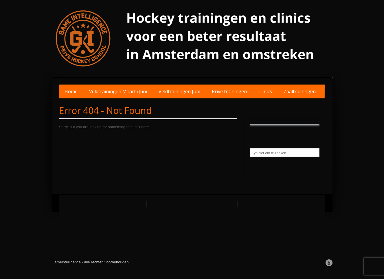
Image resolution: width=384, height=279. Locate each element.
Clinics (265, 91)
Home (71, 91)
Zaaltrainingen (300, 91)
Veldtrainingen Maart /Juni (118, 91)
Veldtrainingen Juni (179, 91)
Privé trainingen (229, 91)
